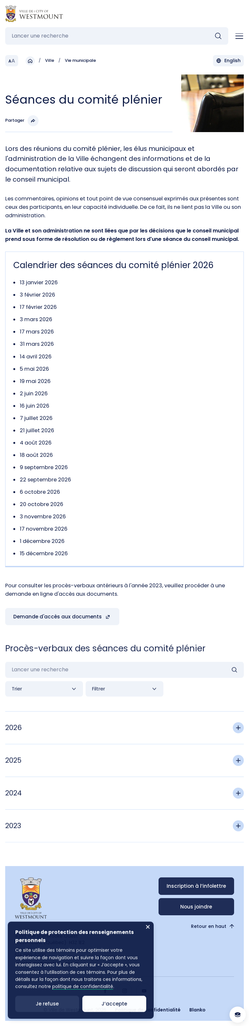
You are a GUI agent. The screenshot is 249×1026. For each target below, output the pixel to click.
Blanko (197, 1010)
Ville (49, 61)
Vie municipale (80, 61)
